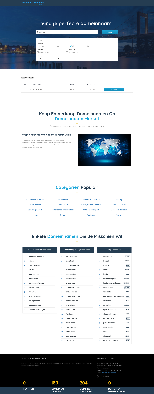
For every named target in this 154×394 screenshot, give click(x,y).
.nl (91, 46)
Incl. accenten (104, 49)
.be (64, 46)
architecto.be (36, 86)
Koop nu (114, 86)
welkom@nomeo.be (109, 370)
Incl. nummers (84, 49)
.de (77, 46)
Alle (104, 46)
